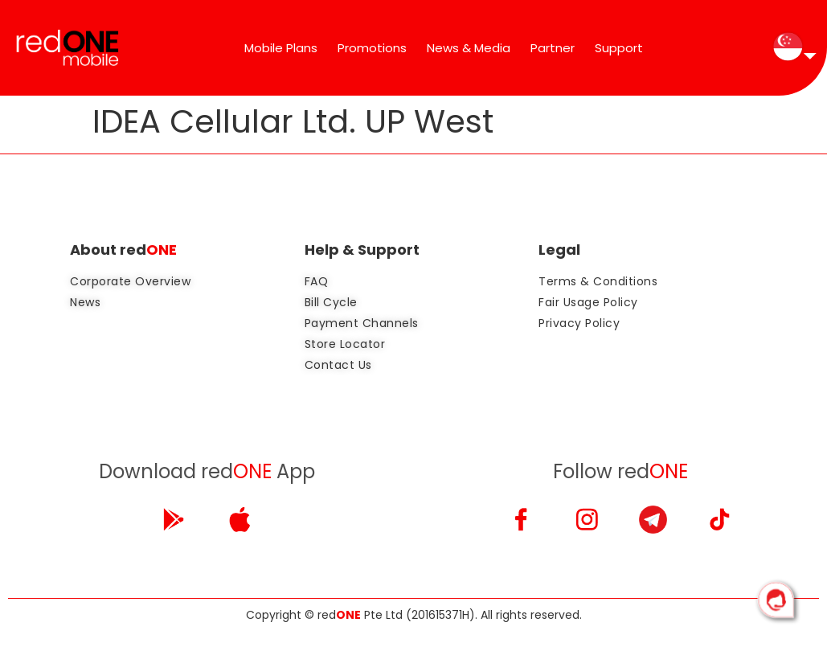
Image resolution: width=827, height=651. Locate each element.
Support (619, 47)
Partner (552, 47)
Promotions (372, 47)
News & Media (468, 47)
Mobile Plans (280, 47)
